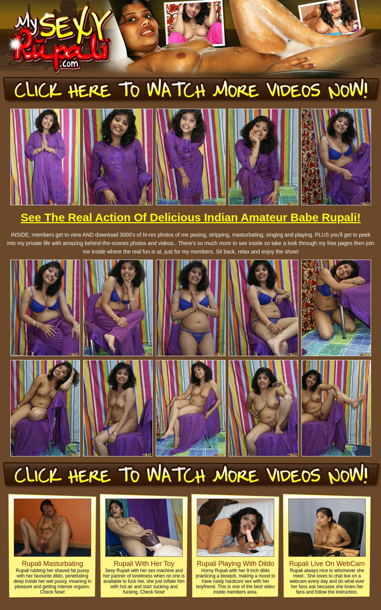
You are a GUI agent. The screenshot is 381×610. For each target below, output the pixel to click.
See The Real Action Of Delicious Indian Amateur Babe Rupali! (191, 217)
